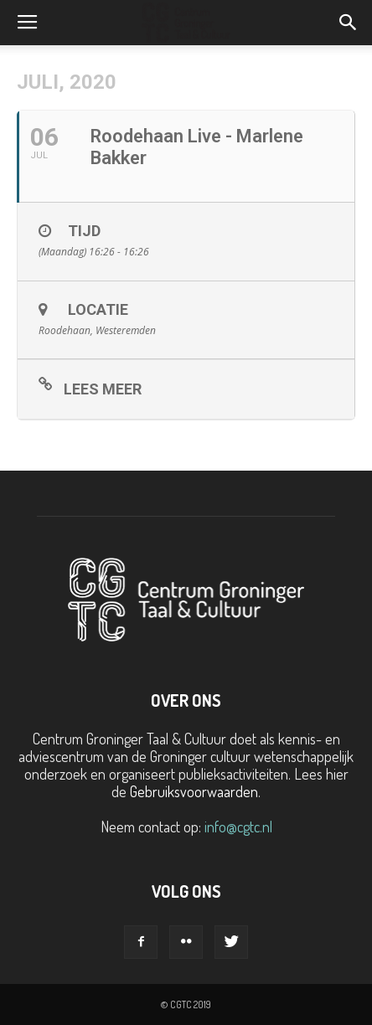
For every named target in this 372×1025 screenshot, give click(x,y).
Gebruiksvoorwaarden (194, 791)
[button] (348, 22)
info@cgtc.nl (238, 826)
